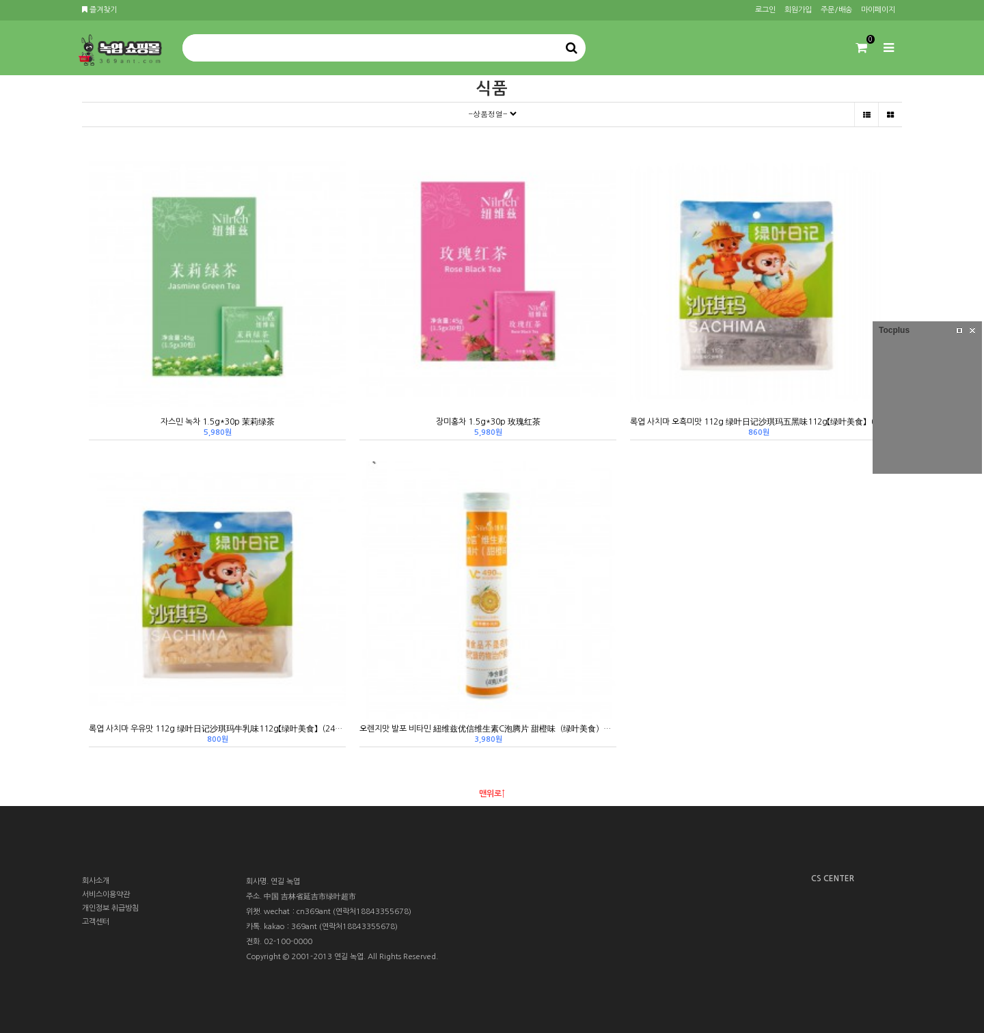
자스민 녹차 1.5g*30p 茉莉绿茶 (218, 422)
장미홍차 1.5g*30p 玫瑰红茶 (488, 422)
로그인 (765, 10)
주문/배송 (836, 10)
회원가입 (798, 10)
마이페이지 (878, 10)
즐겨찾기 (99, 10)
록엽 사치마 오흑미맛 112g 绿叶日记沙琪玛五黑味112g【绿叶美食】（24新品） (758, 422)
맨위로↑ (492, 794)
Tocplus (894, 330)
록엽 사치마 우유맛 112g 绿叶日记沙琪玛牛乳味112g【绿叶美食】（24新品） (217, 729)
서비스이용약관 (106, 894)
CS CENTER (832, 878)
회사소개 (95, 881)
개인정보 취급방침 (110, 908)
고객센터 (95, 922)
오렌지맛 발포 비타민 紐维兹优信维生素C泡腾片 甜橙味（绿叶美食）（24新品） (487, 729)
